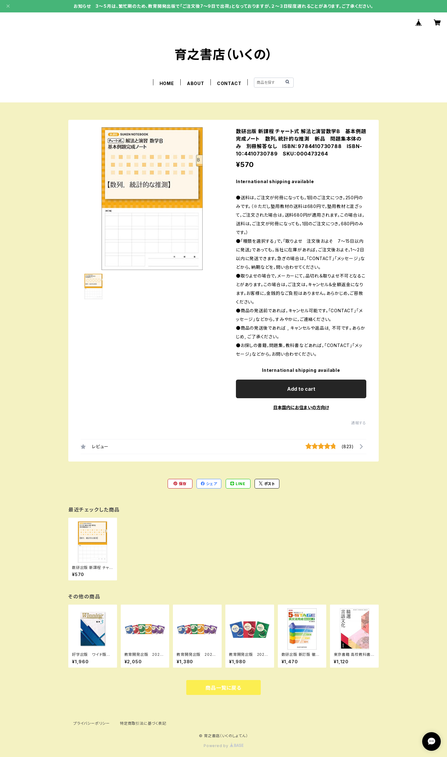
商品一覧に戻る (223, 688)
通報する (358, 423)
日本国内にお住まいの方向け (301, 407)
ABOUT (195, 83)
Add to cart (301, 389)
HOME (167, 83)
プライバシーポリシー (91, 723)
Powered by (223, 745)
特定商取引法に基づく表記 (143, 723)
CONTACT (229, 83)
